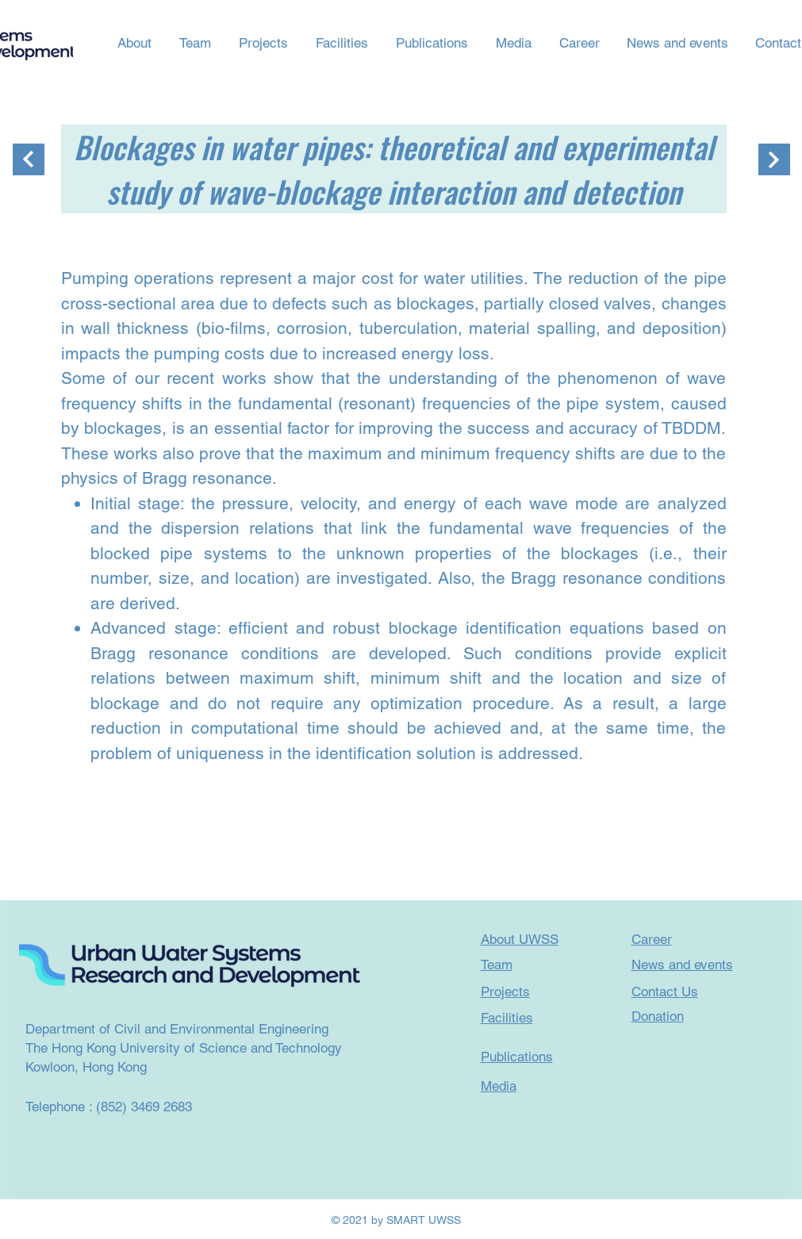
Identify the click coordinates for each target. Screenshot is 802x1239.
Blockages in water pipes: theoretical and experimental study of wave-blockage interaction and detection (394, 169)
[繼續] (28, 159)
